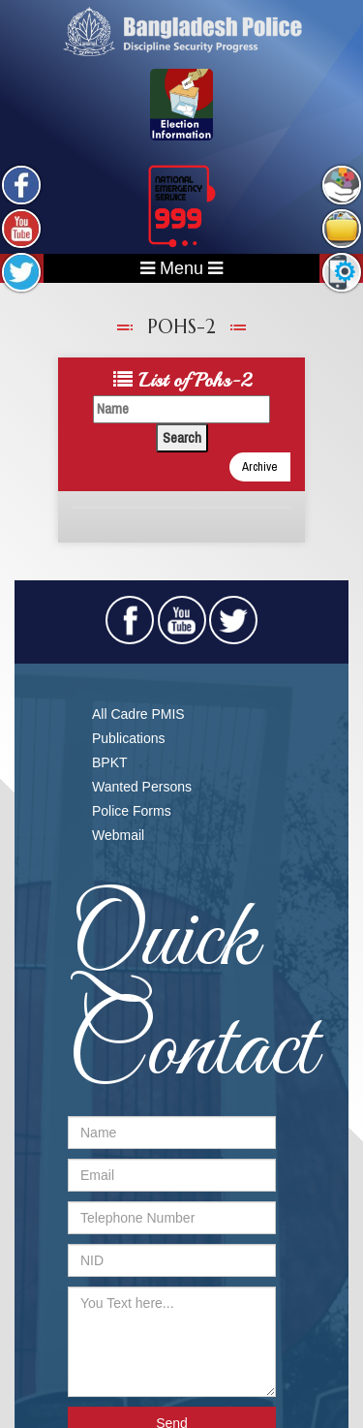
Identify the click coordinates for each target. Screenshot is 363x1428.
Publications (129, 738)
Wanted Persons (142, 786)
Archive (260, 466)
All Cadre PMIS (138, 714)
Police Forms (131, 811)
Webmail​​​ (118, 835)
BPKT (110, 762)
